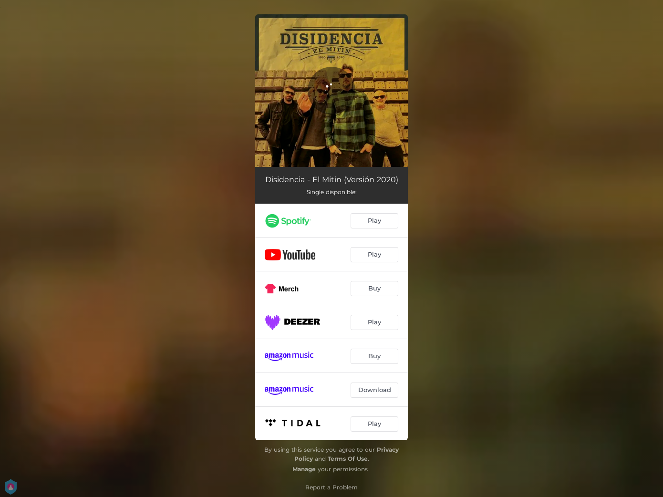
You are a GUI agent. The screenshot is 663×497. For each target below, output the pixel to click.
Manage (304, 469)
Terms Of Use (348, 458)
